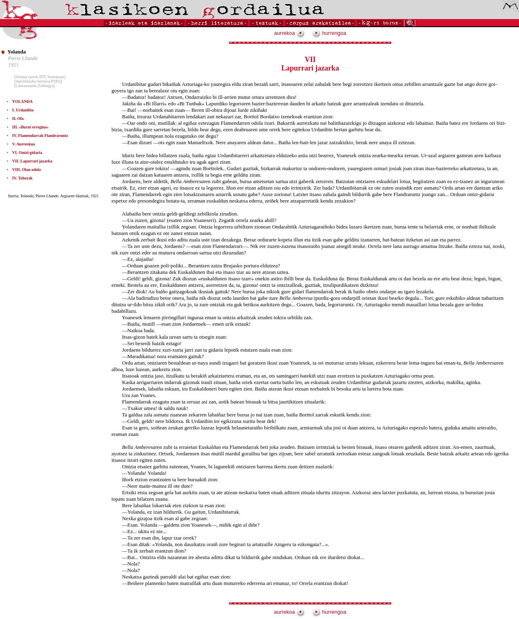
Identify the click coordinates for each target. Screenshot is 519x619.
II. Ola (18, 118)
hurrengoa (329, 33)
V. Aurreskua (23, 144)
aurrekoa (289, 33)
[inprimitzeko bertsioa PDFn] (38, 81)
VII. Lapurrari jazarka (32, 161)
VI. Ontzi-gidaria (27, 152)
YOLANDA (22, 101)
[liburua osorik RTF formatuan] (39, 77)
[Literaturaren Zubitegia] (34, 85)
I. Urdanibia (23, 110)
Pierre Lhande (23, 58)
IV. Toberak (22, 178)
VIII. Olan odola (26, 169)
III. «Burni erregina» (30, 127)
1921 (13, 65)
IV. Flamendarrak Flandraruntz (40, 135)
